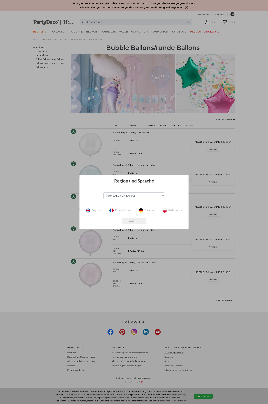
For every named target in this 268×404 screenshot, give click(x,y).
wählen (134, 221)
